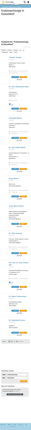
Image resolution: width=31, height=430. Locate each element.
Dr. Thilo (15, 233)
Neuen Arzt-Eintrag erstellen (15, 394)
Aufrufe (10, 52)
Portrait (15, 52)
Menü (15, 4)
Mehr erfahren (16, 391)
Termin (23, 77)
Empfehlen (15, 77)
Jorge (14, 178)
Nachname (9, 50)
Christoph (15, 118)
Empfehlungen (5, 52)
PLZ (20, 50)
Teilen (4, 341)
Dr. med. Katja (17, 147)
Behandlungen (5, 7)
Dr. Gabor (17, 296)
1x (11, 104)
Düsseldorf (19, 7)
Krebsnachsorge (12, 7)
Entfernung (15, 50)
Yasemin (15, 57)
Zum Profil (19, 79)
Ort (23, 50)
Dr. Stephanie (17, 320)
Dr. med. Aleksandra (19, 87)
